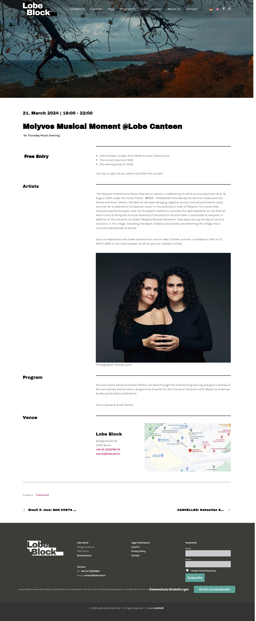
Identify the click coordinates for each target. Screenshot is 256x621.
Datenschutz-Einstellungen (169, 589)
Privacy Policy (138, 551)
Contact (135, 555)
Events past (42, 495)
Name (188, 548)
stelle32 (159, 608)
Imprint (135, 547)
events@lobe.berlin (108, 453)
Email (188, 559)
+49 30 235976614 (90, 571)
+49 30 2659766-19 (108, 449)
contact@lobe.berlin (95, 575)
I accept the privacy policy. (203, 570)
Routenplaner (84, 555)
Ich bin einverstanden (214, 589)
